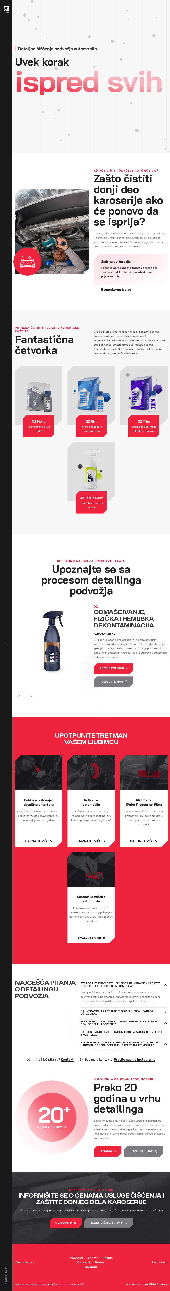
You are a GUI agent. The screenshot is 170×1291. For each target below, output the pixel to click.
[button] (19, 696)
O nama (92, 1258)
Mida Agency (158, 1284)
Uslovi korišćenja (52, 1284)
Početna (76, 1258)
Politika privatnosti (26, 1284)
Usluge (107, 1258)
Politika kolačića (75, 1284)
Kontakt (67, 1059)
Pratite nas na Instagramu (134, 1059)
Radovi (100, 1262)
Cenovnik (84, 1262)
